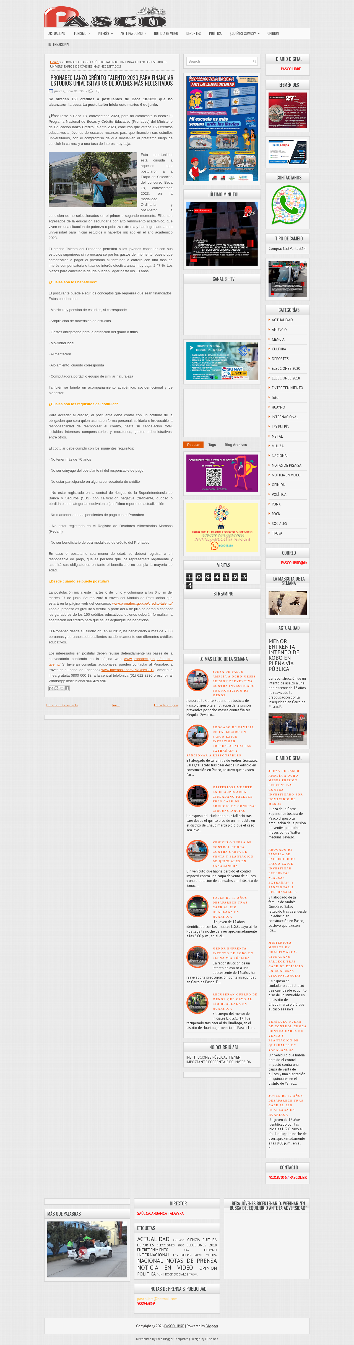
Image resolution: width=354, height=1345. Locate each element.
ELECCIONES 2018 (286, 378)
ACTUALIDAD (56, 33)
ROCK (276, 514)
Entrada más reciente (62, 705)
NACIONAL (280, 455)
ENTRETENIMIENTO (287, 388)
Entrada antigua (166, 705)
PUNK (276, 504)
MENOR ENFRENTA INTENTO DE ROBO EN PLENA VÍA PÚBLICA (233, 953)
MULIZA (278, 446)
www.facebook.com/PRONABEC (127, 670)
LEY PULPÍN (280, 426)
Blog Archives (236, 445)
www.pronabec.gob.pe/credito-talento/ (142, 603)
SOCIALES (279, 523)
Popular (193, 445)
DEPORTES (193, 33)
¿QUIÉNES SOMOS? (246, 32)
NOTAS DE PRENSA (286, 465)
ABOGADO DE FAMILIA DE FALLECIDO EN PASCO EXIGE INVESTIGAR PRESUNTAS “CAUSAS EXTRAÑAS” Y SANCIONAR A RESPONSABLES (220, 741)
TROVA (277, 533)
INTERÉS (107, 32)
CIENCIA (278, 339)
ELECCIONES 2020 (286, 368)
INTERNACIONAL (59, 44)
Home (54, 62)
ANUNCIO (279, 329)
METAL (277, 436)
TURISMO (84, 32)
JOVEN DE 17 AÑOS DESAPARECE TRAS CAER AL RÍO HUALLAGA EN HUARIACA (230, 907)
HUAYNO (278, 407)
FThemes (211, 1339)
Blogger (212, 1326)
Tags (212, 445)
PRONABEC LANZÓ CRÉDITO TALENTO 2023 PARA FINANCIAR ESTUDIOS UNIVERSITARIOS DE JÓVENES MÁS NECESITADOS (112, 80)
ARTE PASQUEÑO (135, 32)
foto (275, 397)
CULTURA (279, 349)
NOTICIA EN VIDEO (166, 33)
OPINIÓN (273, 33)
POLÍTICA (215, 33)
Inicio (116, 705)
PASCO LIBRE (174, 1326)
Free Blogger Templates (172, 1339)
